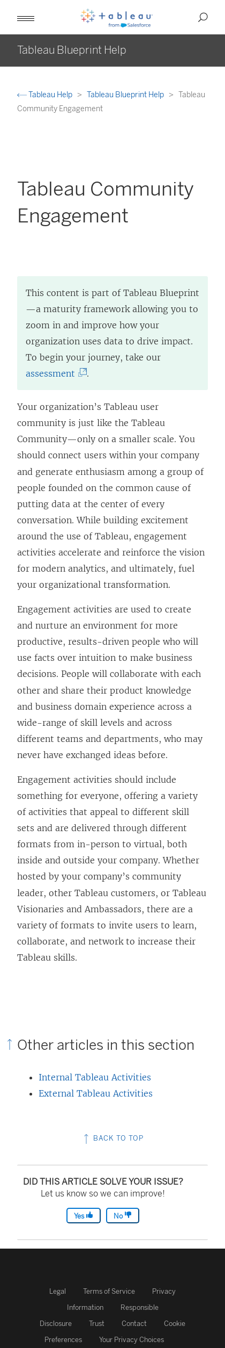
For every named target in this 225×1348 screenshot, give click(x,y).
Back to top (112, 1138)
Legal (57, 1291)
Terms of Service (109, 1291)
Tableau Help (45, 94)
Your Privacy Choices (131, 1340)
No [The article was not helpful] (123, 1215)
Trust (96, 1324)
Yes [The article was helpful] (83, 1215)
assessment (53, 373)
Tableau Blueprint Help (126, 94)
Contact (134, 1324)
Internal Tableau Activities (95, 1077)
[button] (25, 17)
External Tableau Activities (96, 1093)
